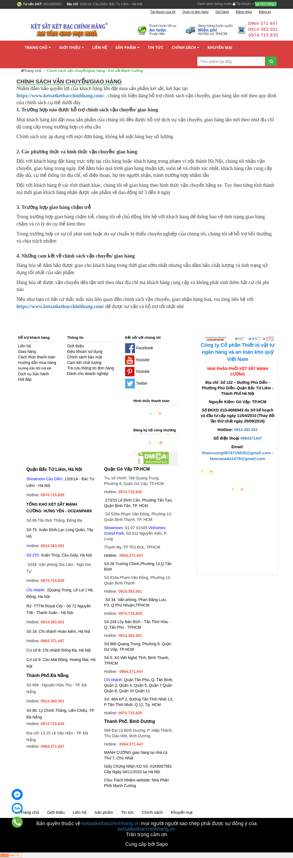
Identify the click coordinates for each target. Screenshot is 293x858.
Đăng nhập (244, 12)
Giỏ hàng (265, 4)
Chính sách (185, 48)
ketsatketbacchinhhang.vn (110, 823)
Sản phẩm (127, 48)
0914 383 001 (246, 429)
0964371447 (251, 438)
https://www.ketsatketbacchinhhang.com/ (60, 95)
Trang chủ (38, 48)
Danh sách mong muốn (215, 4)
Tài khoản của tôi (162, 12)
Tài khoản (243, 4)
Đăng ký (265, 12)
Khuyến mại (220, 47)
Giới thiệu (71, 48)
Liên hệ (99, 47)
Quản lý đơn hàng (195, 12)
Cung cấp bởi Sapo (146, 844)
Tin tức (156, 47)
